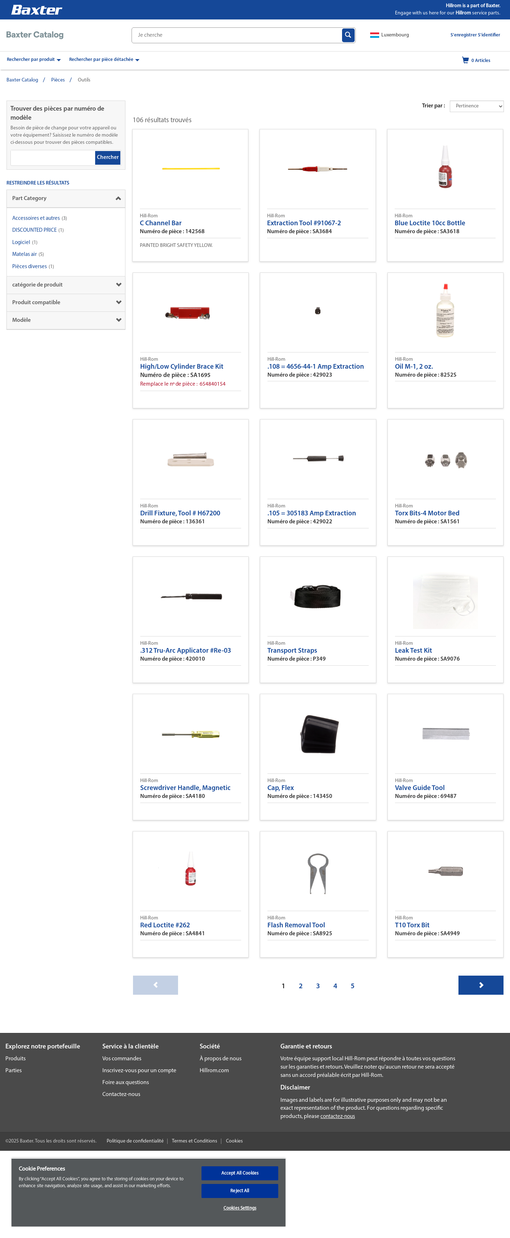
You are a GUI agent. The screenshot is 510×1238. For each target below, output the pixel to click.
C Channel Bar (161, 223)
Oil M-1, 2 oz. (414, 367)
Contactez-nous (121, 1094)
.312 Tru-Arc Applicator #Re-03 (185, 651)
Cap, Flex (280, 788)
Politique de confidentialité (135, 1141)
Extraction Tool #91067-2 (304, 223)
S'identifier (489, 35)
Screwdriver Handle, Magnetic (185, 788)
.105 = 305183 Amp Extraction (311, 513)
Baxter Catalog (22, 80)
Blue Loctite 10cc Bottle (430, 223)
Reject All (239, 1191)
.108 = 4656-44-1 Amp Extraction (315, 367)
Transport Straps (292, 651)
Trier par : (433, 106)
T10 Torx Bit (412, 925)
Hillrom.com (214, 1071)
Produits (15, 1059)
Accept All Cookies (239, 1173)
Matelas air (25, 254)
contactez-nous (337, 1116)
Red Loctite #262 (165, 925)
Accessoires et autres (36, 218)
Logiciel (21, 242)
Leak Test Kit (413, 651)
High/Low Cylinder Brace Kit (181, 367)
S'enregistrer (464, 35)
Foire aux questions (125, 1083)
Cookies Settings (239, 1208)
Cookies (234, 1141)
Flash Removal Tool (296, 925)
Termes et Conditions (194, 1141)
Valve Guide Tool (420, 788)
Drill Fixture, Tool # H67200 (180, 513)
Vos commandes (121, 1059)
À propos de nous (220, 1059)
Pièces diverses (29, 267)
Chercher (108, 157)
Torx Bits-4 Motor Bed (427, 513)
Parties (13, 1071)
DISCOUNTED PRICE (34, 230)
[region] (148, 1192)
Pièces (58, 80)
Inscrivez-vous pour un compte (139, 1071)
